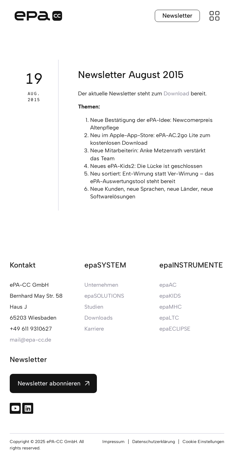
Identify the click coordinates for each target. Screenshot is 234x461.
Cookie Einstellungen (203, 441)
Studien (93, 306)
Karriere (94, 328)
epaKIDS (170, 296)
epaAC (168, 285)
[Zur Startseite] (38, 16)
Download (176, 93)
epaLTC (169, 317)
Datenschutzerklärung (153, 441)
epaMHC (170, 306)
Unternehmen (101, 285)
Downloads (98, 317)
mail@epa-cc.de (30, 339)
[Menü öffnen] (214, 16)
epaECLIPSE (174, 328)
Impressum (113, 441)
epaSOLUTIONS (104, 296)
